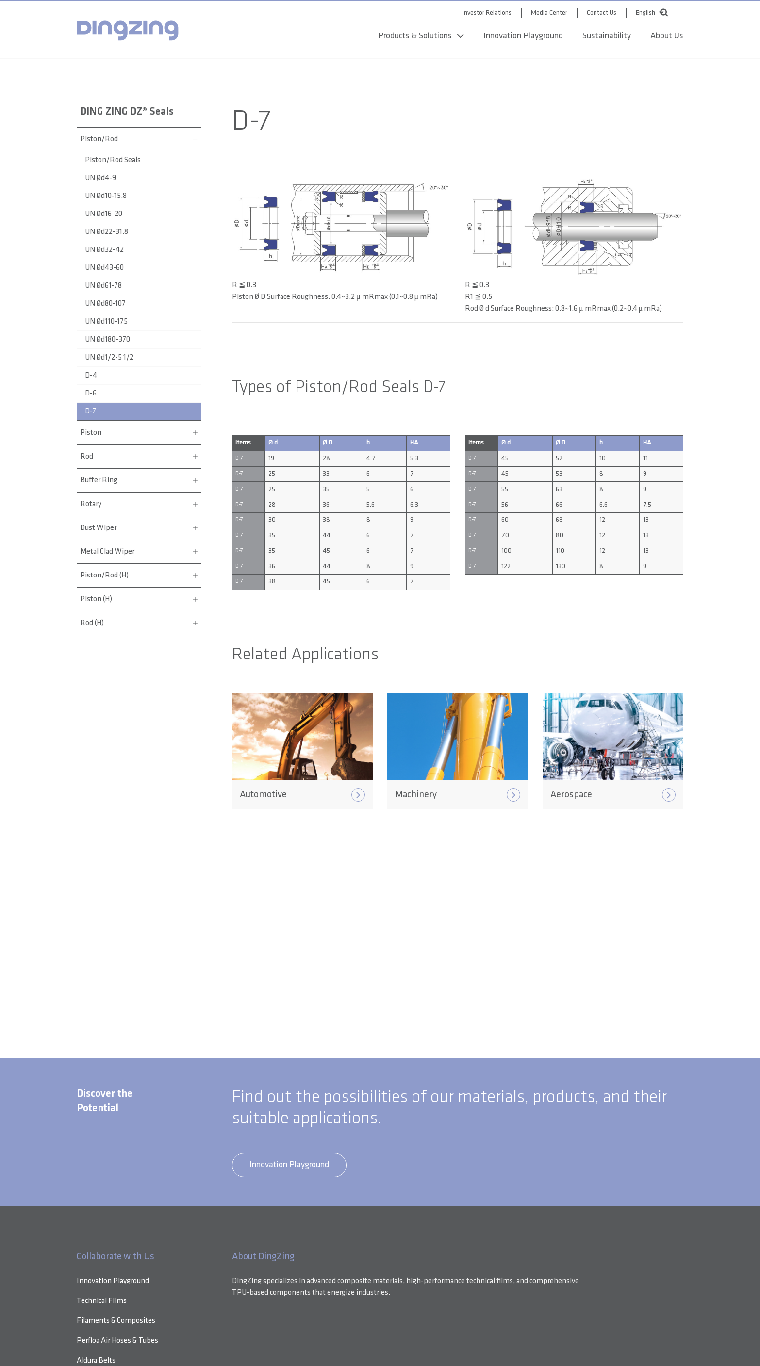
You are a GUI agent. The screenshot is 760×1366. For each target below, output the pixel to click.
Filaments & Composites (116, 1321)
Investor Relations (487, 12)
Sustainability (606, 37)
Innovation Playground (523, 37)
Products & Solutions (415, 37)
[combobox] (647, 10)
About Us (666, 37)
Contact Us (601, 12)
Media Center (549, 12)
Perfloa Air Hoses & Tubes (117, 1341)
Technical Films (102, 1301)
